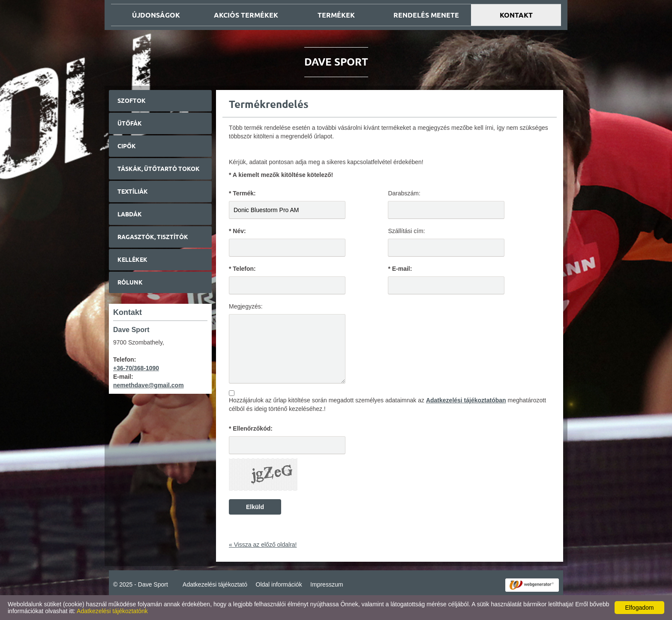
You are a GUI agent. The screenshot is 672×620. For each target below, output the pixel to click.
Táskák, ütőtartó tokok (158, 168)
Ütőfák (129, 123)
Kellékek (132, 259)
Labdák (129, 214)
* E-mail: (400, 268)
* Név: (237, 231)
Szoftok (131, 100)
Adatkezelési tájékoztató (215, 584)
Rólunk (130, 282)
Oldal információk (279, 584)
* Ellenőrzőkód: (251, 428)
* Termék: (242, 193)
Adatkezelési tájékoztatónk (112, 611)
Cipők (126, 146)
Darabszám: (404, 193)
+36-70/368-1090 (136, 368)
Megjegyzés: (246, 306)
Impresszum (326, 584)
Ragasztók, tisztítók (152, 237)
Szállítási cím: (406, 231)
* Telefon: (242, 268)
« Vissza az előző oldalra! (263, 544)
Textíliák (132, 191)
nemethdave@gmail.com (148, 385)
